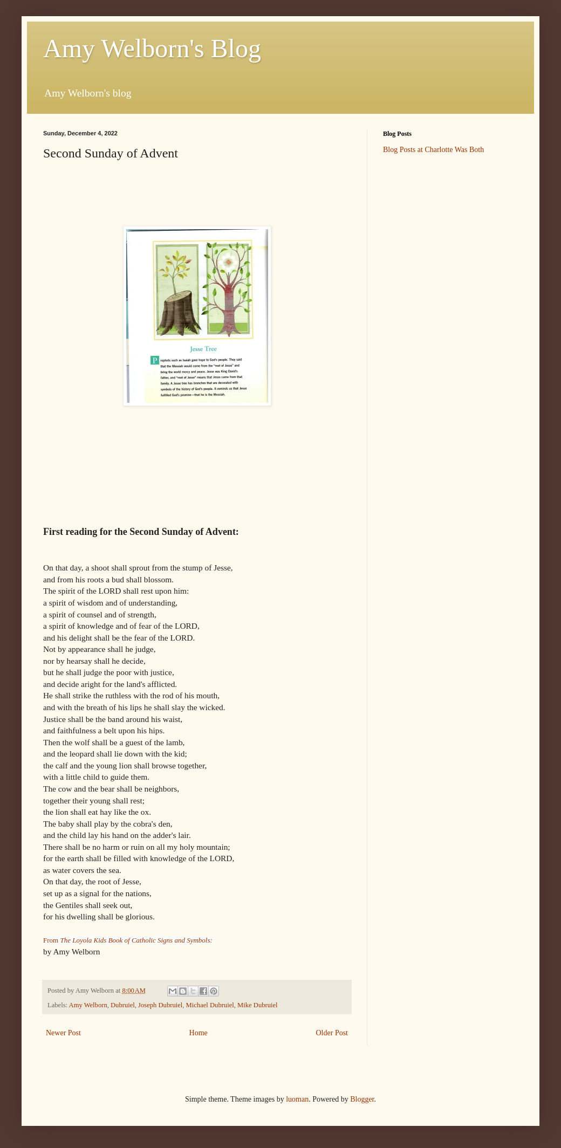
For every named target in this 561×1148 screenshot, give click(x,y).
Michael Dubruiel (210, 1005)
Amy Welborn (88, 1005)
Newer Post (63, 1033)
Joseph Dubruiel (160, 1005)
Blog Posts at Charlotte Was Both (433, 150)
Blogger (362, 1099)
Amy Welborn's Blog (152, 48)
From (128, 940)
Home (198, 1033)
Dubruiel (123, 1005)
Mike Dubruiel (257, 1005)
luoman (297, 1099)
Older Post (332, 1033)
